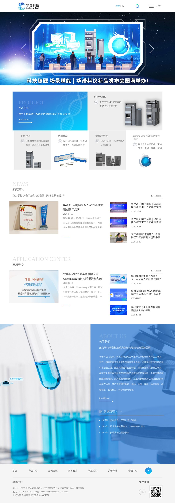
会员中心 (133, 471)
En (122, 6)
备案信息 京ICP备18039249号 (35, 495)
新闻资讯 (53, 471)
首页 (15, 471)
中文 (118, 6)
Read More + (24, 120)
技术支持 (72, 471)
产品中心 (33, 471)
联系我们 (92, 471)
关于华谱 (112, 471)
